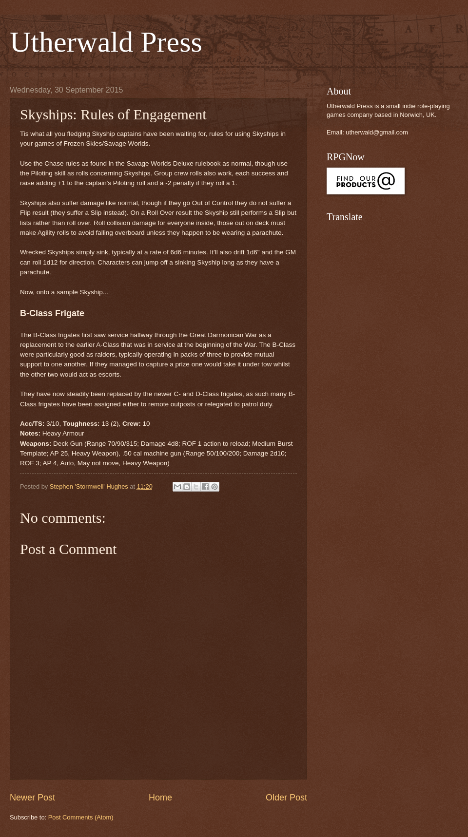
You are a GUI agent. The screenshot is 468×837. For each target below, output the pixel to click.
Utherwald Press (106, 42)
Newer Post (32, 797)
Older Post (286, 797)
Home (160, 797)
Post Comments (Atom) (81, 817)
